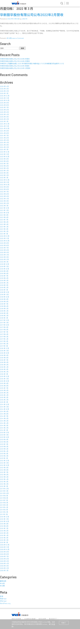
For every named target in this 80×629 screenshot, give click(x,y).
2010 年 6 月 (4, 531)
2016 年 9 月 (4, 355)
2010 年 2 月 (4, 540)
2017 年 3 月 (4, 341)
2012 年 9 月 (4, 468)
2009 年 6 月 (4, 559)
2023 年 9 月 (4, 159)
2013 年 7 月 (4, 444)
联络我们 (53, 619)
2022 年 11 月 (4, 182)
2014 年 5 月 (4, 421)
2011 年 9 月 (4, 496)
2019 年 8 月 (4, 273)
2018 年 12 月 (4, 292)
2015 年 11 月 (4, 379)
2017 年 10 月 (4, 325)
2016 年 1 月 (4, 374)
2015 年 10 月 (4, 381)
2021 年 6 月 (4, 222)
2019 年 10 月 (4, 269)
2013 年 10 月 (4, 437)
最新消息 (3, 581)
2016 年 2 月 (4, 372)
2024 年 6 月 (4, 138)
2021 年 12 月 (4, 208)
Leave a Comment (17, 38)
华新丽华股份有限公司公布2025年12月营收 (15, 68)
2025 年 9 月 (4, 103)
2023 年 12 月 (4, 152)
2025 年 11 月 (4, 98)
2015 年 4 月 (4, 395)
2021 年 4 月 (4, 227)
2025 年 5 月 (4, 112)
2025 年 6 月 (4, 110)
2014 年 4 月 (4, 423)
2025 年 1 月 (4, 121)
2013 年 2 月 (4, 456)
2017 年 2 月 (4, 344)
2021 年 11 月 (4, 210)
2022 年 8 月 (4, 189)
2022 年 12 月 (4, 180)
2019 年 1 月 (4, 290)
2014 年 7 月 (4, 416)
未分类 (9, 38)
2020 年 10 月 (4, 241)
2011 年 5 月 (4, 505)
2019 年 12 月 (4, 264)
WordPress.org (5, 603)
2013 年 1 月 (4, 458)
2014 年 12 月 (4, 404)
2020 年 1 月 (4, 262)
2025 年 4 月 (4, 114)
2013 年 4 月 (4, 451)
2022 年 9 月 (4, 187)
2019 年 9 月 (4, 271)
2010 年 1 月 (4, 542)
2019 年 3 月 (4, 285)
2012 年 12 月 (4, 461)
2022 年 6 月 (4, 194)
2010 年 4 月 (4, 535)
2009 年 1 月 (4, 570)
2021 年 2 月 (4, 231)
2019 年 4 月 (4, 283)
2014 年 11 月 (4, 407)
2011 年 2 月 (4, 512)
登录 (1, 596)
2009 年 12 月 (4, 545)
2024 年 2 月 (4, 147)
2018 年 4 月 (4, 311)
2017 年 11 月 (4, 323)
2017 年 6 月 (4, 334)
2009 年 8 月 (4, 554)
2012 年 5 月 (4, 477)
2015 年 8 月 (4, 386)
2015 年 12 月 (4, 376)
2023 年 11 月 (4, 154)
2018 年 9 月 (4, 299)
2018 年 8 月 (4, 301)
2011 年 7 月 (4, 500)
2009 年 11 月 (4, 547)
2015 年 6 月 (4, 390)
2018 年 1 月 (4, 318)
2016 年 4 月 (4, 367)
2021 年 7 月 (4, 220)
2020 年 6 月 (4, 250)
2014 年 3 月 (4, 425)
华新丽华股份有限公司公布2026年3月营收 (15, 59)
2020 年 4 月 (4, 255)
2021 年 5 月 (4, 224)
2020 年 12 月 (4, 236)
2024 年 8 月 (4, 133)
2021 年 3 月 (4, 229)
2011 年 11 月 (4, 491)
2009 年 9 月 (4, 552)
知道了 (63, 623)
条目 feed (3, 599)
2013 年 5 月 (4, 449)
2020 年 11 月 (4, 238)
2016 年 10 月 (4, 353)
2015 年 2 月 (4, 400)
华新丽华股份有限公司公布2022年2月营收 (31, 15)
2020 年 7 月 (4, 248)
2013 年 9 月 (4, 439)
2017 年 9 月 (4, 327)
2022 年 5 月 (4, 196)
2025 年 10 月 (4, 100)
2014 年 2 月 (4, 428)
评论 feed (3, 601)
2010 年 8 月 (4, 526)
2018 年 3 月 (4, 313)
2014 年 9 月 (4, 411)
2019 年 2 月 (4, 287)
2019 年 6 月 (4, 278)
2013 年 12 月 (4, 432)
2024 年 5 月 (4, 140)
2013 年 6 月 (4, 446)
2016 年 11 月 (4, 351)
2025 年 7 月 (4, 107)
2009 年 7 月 (4, 556)
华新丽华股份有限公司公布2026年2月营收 (15, 61)
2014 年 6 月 (4, 418)
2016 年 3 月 (4, 369)
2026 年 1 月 (4, 93)
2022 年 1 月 (4, 206)
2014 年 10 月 (4, 409)
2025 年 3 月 (4, 117)
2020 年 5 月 (4, 252)
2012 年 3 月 (4, 482)
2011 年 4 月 (4, 507)
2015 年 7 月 (4, 388)
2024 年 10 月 (4, 128)
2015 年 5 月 (4, 393)
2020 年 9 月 (4, 243)
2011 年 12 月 (4, 489)
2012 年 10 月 (4, 465)
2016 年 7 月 (4, 360)
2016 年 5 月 (4, 365)
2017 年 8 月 (4, 330)
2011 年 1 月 (4, 514)
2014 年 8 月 (4, 414)
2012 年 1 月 (4, 486)
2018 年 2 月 (4, 316)
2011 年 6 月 (4, 503)
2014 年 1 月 (4, 430)
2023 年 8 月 (4, 161)
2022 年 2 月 (4, 203)
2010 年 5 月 (4, 533)
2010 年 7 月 (4, 528)
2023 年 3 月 (4, 173)
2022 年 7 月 (4, 192)
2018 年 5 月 (4, 308)
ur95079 (24, 19)
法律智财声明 (29, 619)
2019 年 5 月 (4, 280)
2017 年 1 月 (4, 346)
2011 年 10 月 (4, 493)
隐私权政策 (16, 619)
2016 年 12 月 (4, 348)
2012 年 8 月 (4, 470)
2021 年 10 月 (4, 213)
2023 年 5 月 (4, 168)
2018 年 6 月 (4, 306)
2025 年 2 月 (4, 119)
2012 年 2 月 (4, 484)
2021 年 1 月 (4, 234)
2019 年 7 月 (4, 276)
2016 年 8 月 (4, 358)
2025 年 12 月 (4, 96)
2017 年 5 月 (4, 337)
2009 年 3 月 (4, 566)
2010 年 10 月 (4, 521)
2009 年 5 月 (4, 561)
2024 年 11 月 (4, 126)
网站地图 (42, 619)
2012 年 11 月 (4, 463)
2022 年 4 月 (4, 199)
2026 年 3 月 (4, 89)
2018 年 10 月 (4, 297)
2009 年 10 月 (4, 549)
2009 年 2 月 (4, 568)
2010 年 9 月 (4, 524)
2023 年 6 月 (4, 166)
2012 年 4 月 (4, 479)
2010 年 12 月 (4, 517)
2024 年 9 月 (4, 131)
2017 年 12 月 (4, 320)
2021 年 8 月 (4, 217)
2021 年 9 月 (4, 215)
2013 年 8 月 (4, 442)
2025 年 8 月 (4, 105)
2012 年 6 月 (4, 475)
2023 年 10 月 (4, 156)
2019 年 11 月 (4, 266)
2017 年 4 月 (4, 339)
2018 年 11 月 (4, 294)
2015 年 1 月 (4, 402)
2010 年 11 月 (4, 519)
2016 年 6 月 (4, 362)
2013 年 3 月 (4, 453)
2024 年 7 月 (4, 135)
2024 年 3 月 (4, 145)
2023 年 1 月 (4, 178)
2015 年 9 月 (4, 383)
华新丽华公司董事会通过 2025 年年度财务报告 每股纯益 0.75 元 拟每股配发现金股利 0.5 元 (32, 63)
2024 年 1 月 (4, 149)
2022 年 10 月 (4, 185)
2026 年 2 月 (4, 91)
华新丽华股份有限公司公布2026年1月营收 (14, 66)
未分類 (2, 586)
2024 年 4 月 (4, 142)
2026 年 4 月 (4, 86)
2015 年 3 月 (4, 397)
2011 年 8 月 (4, 498)
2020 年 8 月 (4, 245)
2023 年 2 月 (4, 175)
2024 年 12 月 (4, 124)
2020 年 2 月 (4, 259)
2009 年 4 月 (4, 563)
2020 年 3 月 (4, 257)
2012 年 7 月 (4, 472)
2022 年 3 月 (4, 201)
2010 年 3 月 (4, 538)
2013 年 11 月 (4, 435)
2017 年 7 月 (4, 332)
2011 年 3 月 (4, 510)
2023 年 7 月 (4, 163)
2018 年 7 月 (4, 304)
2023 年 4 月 (4, 171)
